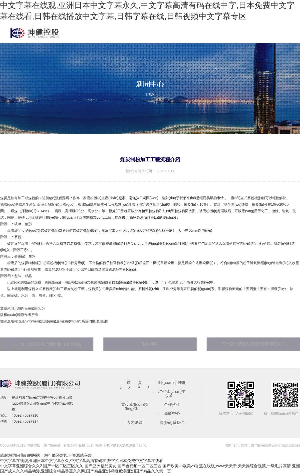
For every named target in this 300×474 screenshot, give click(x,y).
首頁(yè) (137, 384)
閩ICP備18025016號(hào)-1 (125, 445)
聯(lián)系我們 (172, 422)
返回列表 (150, 344)
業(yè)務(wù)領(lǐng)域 (134, 406)
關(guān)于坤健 (172, 382)
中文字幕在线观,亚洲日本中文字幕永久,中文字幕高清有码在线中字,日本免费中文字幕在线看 (81, 461)
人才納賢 (135, 422)
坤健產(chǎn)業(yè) (172, 393)
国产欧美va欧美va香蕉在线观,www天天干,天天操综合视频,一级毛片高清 (227, 466)
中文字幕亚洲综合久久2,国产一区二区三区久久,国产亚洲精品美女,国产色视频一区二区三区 (80, 466)
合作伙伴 (172, 404)
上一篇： (46, 344)
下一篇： (253, 344)
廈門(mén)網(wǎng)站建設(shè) (275, 445)
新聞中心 (172, 413)
